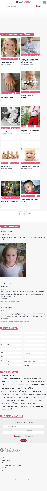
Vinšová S (5, 133)
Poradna (3, 337)
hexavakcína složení (25, 406)
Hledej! (38, 6)
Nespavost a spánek (29, 337)
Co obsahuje (5, 128)
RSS (3, 470)
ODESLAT (23, 440)
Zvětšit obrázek (3, 278)
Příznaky (30, 126)
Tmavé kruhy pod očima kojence (29, 200)
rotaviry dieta (10, 400)
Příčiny (24, 126)
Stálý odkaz (19, 278)
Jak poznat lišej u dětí (8, 93)
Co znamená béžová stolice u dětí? (31, 92)
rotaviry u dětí (16, 381)
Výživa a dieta (28, 341)
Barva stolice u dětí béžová (28, 96)
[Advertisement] (23, 20)
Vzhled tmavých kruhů (28, 196)
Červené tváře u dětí (8, 62)
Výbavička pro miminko (9, 201)
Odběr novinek (6, 460)
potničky (22, 400)
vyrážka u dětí (12, 406)
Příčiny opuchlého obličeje (9, 59)
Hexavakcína (5, 132)
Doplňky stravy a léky (6, 361)
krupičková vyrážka (19, 394)
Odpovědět (25, 278)
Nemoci (3, 349)
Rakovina (26, 345)
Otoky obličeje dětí (6, 307)
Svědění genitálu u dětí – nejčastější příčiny (34, 55)
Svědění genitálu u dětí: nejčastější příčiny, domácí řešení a (29, 60)
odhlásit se (30, 436)
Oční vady (27, 353)
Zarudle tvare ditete (7, 284)
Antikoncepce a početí (30, 349)
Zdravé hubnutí (28, 333)
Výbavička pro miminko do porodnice (12, 197)
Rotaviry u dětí (6, 166)
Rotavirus (4, 163)
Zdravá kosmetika (6, 341)
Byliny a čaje (4, 357)
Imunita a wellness (6, 365)
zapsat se (18, 436)
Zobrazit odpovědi (13, 321)
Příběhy (26, 357)
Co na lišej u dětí (7, 97)
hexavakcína (14, 379)
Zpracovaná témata (29, 361)
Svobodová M (26, 64)
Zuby (2, 353)
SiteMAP (4, 468)
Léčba (38, 126)
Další (29, 214)
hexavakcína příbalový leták (20, 391)
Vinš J (4, 64)
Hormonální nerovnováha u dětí (30, 131)
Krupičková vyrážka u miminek (30, 163)
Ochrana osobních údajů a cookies (11, 465)
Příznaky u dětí (14, 163)
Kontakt (26, 365)
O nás (3, 457)
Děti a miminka (5, 345)
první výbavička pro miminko (19, 385)
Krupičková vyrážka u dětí (30, 166)
